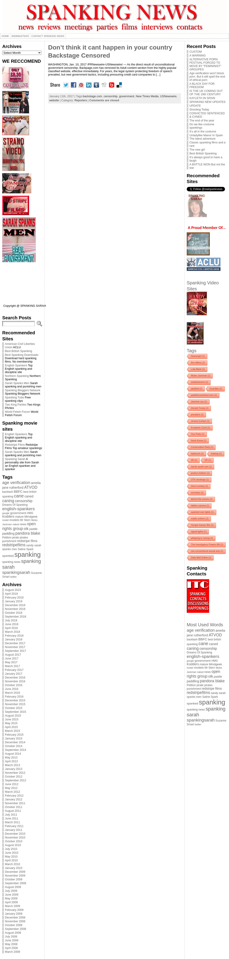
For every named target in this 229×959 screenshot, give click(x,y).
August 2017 (13, 654)
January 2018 (13, 639)
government (126, 96)
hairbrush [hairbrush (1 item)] (197, 453)
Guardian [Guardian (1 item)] (216, 388)
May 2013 (11, 757)
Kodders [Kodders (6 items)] (8, 516)
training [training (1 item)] (216, 453)
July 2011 (11, 814)
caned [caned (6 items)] (28, 496)
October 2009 (13, 879)
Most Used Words (205, 624)
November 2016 (15, 681)
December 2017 (15, 643)
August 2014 (13, 753)
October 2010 (13, 841)
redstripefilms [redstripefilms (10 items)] (13, 545)
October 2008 (13, 925)
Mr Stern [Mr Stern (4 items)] (25, 520)
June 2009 (11, 894)
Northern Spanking (17, 376)
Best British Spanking (18, 351)
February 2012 (14, 795)
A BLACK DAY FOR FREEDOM (202, 85)
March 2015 (12, 730)
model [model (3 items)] (5, 520)
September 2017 (15, 650)
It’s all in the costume (202, 131)
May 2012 (11, 788)
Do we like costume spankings (201, 126)
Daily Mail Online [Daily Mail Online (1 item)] (201, 557)
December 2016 (15, 677)
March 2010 (12, 864)
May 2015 (11, 723)
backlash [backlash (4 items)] (7, 491)
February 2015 (14, 734)
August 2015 (13, 715)
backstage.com (92, 96)
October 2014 (13, 746)
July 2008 (11, 936)
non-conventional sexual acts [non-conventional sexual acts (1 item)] (207, 551)
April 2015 (11, 727)
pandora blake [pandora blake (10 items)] (27, 533)
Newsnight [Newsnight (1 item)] (198, 356)
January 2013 (13, 769)
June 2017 (11, 658)
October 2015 (13, 708)
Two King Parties (15, 404)
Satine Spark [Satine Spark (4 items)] (25, 549)
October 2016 (13, 685)
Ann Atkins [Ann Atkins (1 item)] (198, 362)
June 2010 (11, 852)
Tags (191, 350)
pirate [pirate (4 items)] (15, 537)
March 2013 (12, 765)
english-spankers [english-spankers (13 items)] (18, 508)
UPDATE (195, 105)
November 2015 (15, 704)
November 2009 (15, 875)
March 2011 (12, 822)
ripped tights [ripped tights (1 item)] (198, 531)
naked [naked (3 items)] (16, 524)
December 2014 (15, 742)
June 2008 (11, 940)
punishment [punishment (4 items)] (9, 541)
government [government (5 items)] (18, 513)
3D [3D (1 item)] (194, 460)
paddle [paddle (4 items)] (33, 529)
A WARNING (197, 55)
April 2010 (11, 860)
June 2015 (11, 719)
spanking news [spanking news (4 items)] (11, 562)
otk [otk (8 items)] (26, 529)
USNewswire (168, 96)
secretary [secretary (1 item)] (197, 492)
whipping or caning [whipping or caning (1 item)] (202, 538)
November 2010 (15, 837)
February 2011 (14, 826)
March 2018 (12, 631)
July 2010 (11, 849)
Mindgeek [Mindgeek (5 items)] (30, 516)
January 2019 (13, 601)
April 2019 (11, 593)
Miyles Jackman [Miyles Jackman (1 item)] (200, 375)
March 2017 (12, 666)
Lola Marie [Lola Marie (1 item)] (198, 369)
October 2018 (13, 612)
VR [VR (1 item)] (208, 460)
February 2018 (14, 635)
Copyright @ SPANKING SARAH (24, 305)
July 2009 (11, 890)
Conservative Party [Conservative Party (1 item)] (202, 447)
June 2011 (11, 818)
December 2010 (15, 833)
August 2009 (13, 887)
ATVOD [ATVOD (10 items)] (30, 487)
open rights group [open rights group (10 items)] (19, 526)
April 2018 (11, 628)
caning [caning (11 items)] (8, 501)
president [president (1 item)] (197, 414)
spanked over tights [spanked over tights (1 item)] (202, 512)
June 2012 (11, 784)
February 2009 (14, 909)
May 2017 (11, 662)
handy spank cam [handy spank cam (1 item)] (201, 466)
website (54, 100)
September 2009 (15, 883)
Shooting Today (199, 109)
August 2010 (13, 845)
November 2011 (15, 803)
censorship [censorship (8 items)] (23, 501)
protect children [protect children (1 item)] (200, 473)
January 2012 (13, 799)
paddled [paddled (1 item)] (196, 388)
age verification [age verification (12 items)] (16, 482)
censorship (111, 96)
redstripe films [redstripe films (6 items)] (27, 541)
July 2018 (11, 620)
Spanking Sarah (15, 459)
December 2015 (15, 700)
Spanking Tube (14, 397)
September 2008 (15, 929)
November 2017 (15, 647)
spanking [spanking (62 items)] (27, 554)
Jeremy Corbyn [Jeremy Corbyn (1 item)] (200, 421)
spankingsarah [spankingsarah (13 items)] (16, 572)
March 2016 (12, 692)
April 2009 (11, 902)
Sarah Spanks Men (17, 383)
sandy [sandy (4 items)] (30, 545)
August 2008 (13, 932)
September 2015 (15, 711)
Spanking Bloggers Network (22, 390)
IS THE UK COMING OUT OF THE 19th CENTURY (206, 92)
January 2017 (13, 673)
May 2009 (11, 898)
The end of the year (201, 120)
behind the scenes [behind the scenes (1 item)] (201, 499)
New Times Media (147, 96)
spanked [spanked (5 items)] (8, 555)
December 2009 (15, 871)
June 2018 (11, 624)
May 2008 (11, 944)
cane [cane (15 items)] (18, 495)
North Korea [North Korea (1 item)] (198, 440)
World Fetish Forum (17, 411)
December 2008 (15, 917)
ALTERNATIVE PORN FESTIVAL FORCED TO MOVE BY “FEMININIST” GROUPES (205, 64)
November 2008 (15, 921)
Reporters (80, 100)
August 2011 (13, 810)
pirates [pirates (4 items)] (24, 537)
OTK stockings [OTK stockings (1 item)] (200, 479)
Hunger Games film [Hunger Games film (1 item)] (202, 525)
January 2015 (13, 738)
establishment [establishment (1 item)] (199, 382)
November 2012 (15, 772)
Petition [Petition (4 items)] (6, 537)
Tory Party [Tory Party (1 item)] (197, 434)
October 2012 (13, 776)
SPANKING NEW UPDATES (207, 102)
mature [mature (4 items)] (19, 516)
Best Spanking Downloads (21, 354)
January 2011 (13, 830)
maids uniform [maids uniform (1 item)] (199, 518)
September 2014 (15, 750)
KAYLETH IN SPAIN (202, 98)
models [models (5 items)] (14, 520)
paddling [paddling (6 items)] (8, 533)
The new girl (197, 149)
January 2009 (13, 913)
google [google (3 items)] (5, 513)
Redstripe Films (15, 444)
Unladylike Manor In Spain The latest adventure (206, 137)
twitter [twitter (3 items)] (13, 576)
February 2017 (14, 670)
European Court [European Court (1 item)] (200, 427)
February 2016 (14, 696)
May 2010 (11, 856)
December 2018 (15, 605)
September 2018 (15, 616)
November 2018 (15, 609)
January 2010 (13, 868)
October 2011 (13, 807)
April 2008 (11, 948)
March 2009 (12, 906)
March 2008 (12, 951)
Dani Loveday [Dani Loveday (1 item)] (199, 486)
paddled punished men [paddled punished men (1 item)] (204, 395)
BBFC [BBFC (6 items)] (18, 491)
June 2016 (11, 689)
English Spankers (16, 365)
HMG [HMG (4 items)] (30, 513)
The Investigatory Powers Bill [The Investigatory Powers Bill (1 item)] (207, 544)
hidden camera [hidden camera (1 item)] (200, 505)
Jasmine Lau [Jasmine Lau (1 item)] (199, 401)
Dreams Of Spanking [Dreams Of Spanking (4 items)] (15, 504)
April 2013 (11, 761)
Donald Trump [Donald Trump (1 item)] (199, 408)
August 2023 (13, 590)
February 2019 (14, 597)
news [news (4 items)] (23, 524)
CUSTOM (195, 51)
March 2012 (12, 791)
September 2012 (15, 780)
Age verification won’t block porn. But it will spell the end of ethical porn (207, 76)
